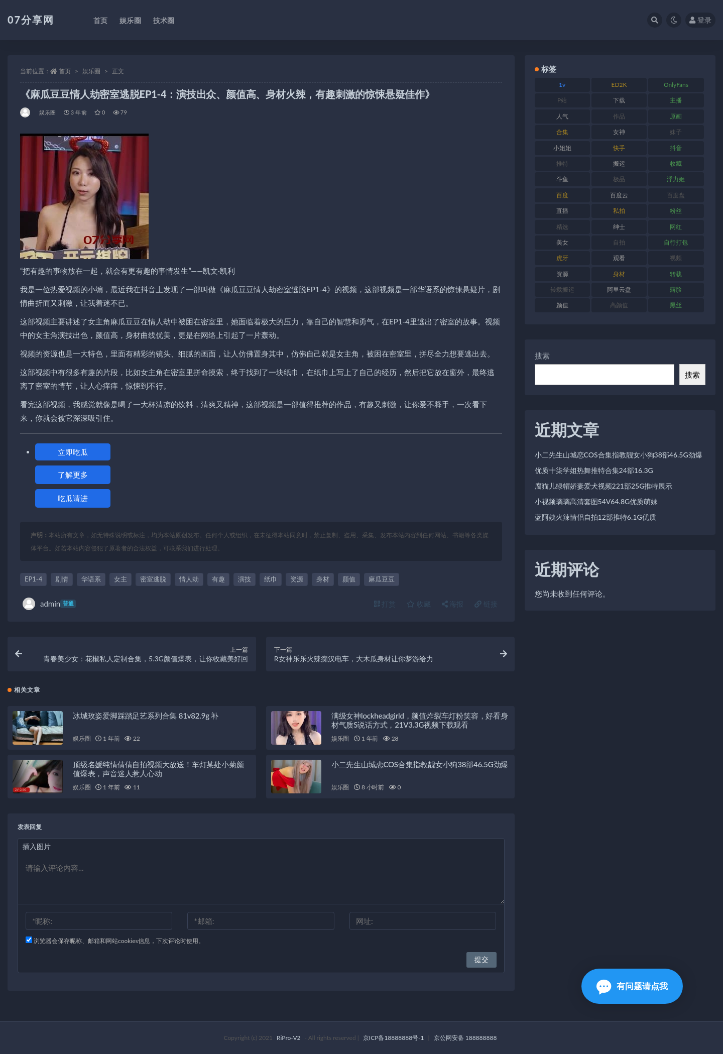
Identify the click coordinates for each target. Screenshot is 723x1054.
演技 (244, 579)
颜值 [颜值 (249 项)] (562, 305)
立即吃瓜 (73, 451)
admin (49, 604)
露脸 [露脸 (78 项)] (676, 289)
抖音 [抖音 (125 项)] (676, 148)
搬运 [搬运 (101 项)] (619, 163)
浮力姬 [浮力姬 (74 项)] (676, 179)
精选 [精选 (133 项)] (562, 226)
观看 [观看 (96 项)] (619, 258)
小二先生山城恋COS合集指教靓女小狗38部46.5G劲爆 (419, 764)
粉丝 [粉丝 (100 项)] (676, 210)
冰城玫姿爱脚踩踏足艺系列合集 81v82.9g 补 (145, 715)
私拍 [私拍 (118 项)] (619, 210)
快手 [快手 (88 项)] (619, 148)
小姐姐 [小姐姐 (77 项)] (562, 148)
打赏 (385, 604)
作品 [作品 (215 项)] (619, 116)
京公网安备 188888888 (465, 1037)
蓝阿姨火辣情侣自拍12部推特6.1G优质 (595, 517)
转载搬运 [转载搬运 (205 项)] (562, 289)
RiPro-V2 (288, 1037)
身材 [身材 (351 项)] (619, 274)
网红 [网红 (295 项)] (676, 226)
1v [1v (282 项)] (562, 84)
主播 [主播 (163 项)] (676, 100)
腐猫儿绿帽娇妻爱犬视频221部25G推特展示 (604, 486)
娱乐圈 (91, 71)
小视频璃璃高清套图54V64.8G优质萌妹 (596, 501)
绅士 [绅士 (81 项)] (619, 226)
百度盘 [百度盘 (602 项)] (676, 195)
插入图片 (37, 846)
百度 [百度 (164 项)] (562, 195)
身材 (322, 579)
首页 (65, 71)
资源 (296, 579)
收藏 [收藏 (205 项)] (676, 163)
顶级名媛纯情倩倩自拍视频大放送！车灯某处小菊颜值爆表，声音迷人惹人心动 (158, 769)
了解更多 (73, 474)
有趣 (218, 579)
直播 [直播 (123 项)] (562, 210)
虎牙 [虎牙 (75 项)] (562, 258)
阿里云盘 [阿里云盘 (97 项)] (619, 289)
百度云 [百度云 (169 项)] (619, 195)
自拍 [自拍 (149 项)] (619, 242)
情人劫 (189, 579)
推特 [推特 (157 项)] (562, 163)
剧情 (61, 579)
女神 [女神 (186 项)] (619, 132)
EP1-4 (33, 579)
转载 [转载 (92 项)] (676, 274)
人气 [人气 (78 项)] (562, 116)
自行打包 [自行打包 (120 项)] (676, 242)
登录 (700, 20)
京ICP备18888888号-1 (393, 1037)
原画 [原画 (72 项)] (676, 116)
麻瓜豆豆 (382, 579)
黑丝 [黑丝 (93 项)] (676, 305)
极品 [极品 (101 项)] (619, 179)
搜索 (542, 355)
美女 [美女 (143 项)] (562, 242)
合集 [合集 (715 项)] (562, 132)
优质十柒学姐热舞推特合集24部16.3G (594, 470)
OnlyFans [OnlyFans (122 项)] (676, 84)
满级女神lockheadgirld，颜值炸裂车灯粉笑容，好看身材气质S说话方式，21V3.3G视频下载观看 (419, 720)
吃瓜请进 (73, 498)
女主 (120, 579)
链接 (486, 604)
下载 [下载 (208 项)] (619, 100)
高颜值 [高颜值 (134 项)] (619, 305)
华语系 (91, 579)
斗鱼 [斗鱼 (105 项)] (562, 179)
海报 (453, 604)
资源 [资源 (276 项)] (562, 274)
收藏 (419, 604)
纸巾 (270, 579)
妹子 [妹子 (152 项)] (676, 132)
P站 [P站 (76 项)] (562, 100)
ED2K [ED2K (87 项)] (619, 84)
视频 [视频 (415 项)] (676, 258)
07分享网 (31, 20)
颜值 (348, 579)
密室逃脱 (153, 579)
